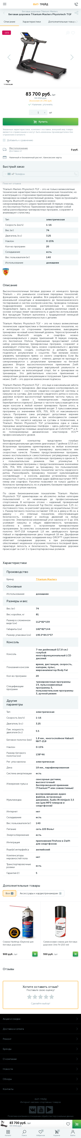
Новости (40, 1069)
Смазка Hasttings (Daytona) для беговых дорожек (18, 943)
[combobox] (8, 174)
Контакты (40, 1089)
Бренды (40, 1048)
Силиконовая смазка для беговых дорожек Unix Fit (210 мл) (60, 943)
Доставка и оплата (40, 1028)
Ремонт (40, 1038)
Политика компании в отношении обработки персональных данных (40, 1116)
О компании (40, 1059)
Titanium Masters (46, 579)
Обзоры (40, 1079)
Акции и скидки (40, 1018)
